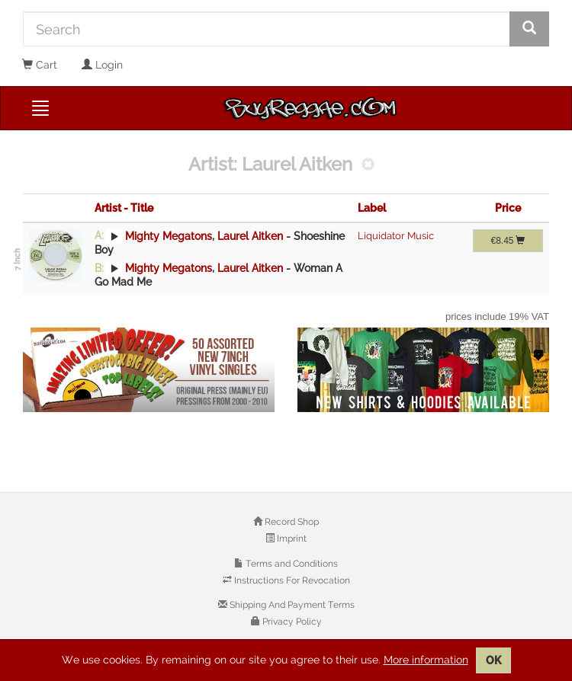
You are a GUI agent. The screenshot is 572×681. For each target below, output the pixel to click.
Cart (39, 65)
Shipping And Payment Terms (291, 604)
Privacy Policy (291, 621)
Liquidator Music (396, 235)
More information (426, 660)
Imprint (291, 538)
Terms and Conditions (290, 563)
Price (508, 208)
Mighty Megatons (168, 235)
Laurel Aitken (250, 235)
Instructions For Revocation (291, 580)
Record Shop (290, 521)
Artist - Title (124, 208)
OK (493, 660)
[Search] (266, 28)
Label (372, 208)
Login (102, 65)
